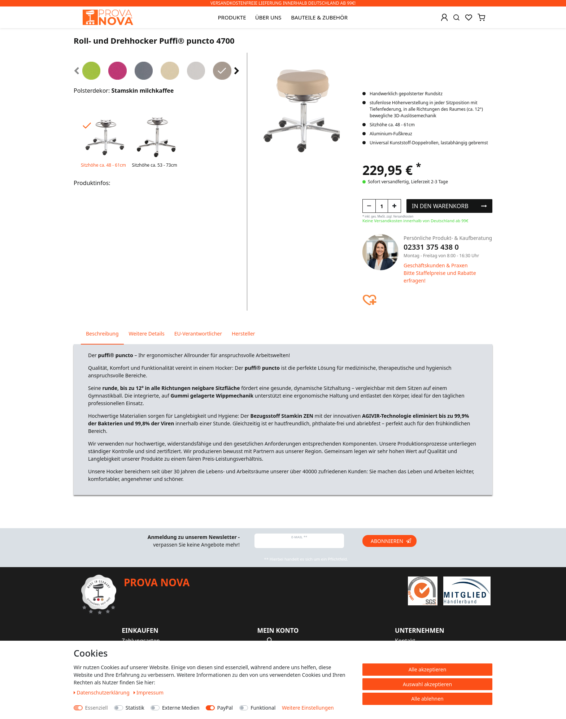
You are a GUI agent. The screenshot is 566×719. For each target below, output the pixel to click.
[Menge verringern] (369, 206)
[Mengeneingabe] (381, 206)
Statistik (135, 707)
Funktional (263, 707)
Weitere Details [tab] (147, 333)
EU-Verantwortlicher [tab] (198, 333)
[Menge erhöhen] (394, 206)
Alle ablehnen (427, 698)
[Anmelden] (444, 17)
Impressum (149, 692)
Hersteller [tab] (243, 333)
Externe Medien (180, 707)
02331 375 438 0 (431, 247)
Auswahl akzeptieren (427, 684)
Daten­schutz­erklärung (102, 692)
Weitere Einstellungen (308, 707)
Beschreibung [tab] (102, 333)
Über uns (268, 17)
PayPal (225, 707)
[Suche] (456, 17)
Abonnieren (391, 541)
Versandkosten (403, 216)
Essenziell (96, 707)
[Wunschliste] (468, 17)
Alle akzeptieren (428, 669)
